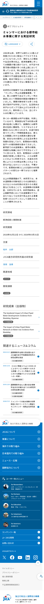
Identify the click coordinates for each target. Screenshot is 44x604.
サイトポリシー (8, 568)
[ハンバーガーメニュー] (38, 3)
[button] (12, 44)
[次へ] (40, 17)
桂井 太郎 (8, 249)
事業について (8, 439)
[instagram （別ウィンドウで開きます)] (35, 557)
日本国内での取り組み (13, 453)
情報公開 (5, 580)
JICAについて (8, 431)
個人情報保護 (7, 576)
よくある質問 (8, 537)
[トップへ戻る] (38, 563)
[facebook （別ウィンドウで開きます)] (12, 557)
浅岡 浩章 (8, 264)
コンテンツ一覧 (9, 532)
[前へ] (36, 17)
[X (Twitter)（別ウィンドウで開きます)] (4, 557)
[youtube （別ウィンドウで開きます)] (20, 557)
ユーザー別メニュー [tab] (13, 478)
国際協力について (10, 467)
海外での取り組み (11, 446)
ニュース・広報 (9, 460)
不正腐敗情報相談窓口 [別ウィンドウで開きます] (11, 584)
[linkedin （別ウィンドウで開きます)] (28, 557)
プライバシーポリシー (11, 572)
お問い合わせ (8, 543)
